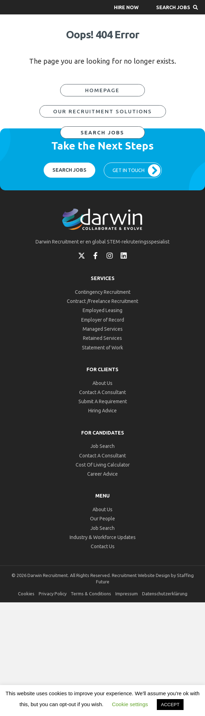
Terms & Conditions (91, 593)
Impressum (126, 593)
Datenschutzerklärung (164, 593)
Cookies (26, 593)
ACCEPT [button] (170, 704)
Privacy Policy (52, 593)
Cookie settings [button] (130, 704)
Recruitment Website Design (141, 575)
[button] (126, 7)
